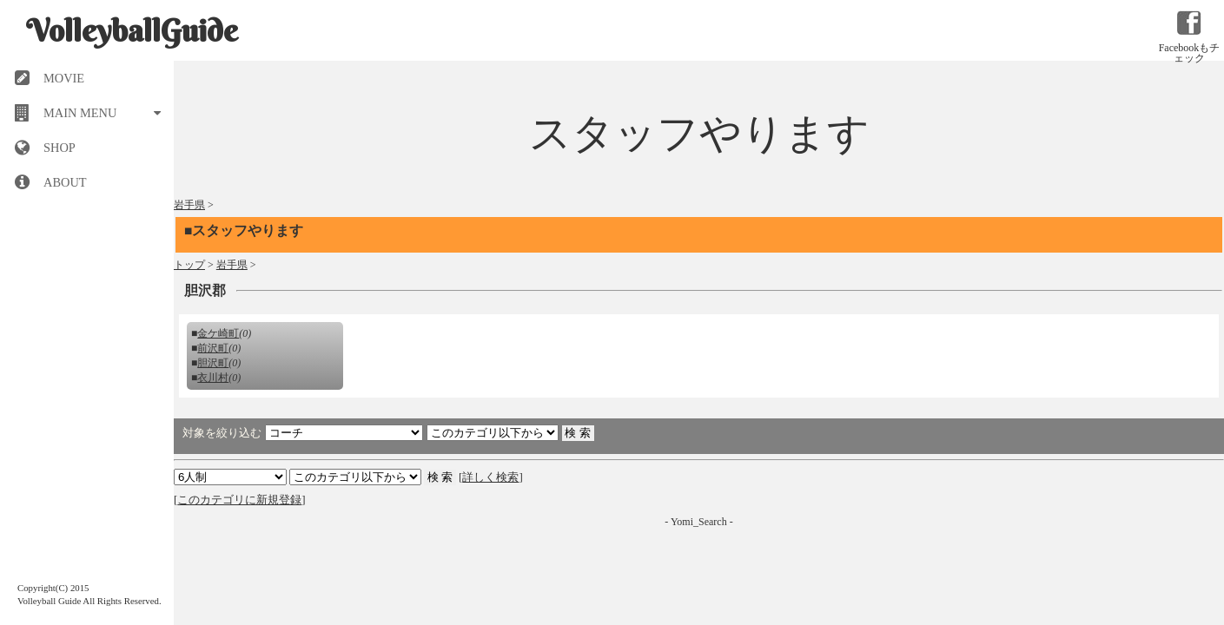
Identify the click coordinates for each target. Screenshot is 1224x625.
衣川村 (212, 378)
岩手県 (189, 205)
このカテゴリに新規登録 (239, 499)
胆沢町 (212, 363)
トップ (189, 265)
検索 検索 (355, 477)
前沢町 (212, 348)
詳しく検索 (490, 477)
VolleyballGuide (132, 30)
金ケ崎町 (218, 333)
